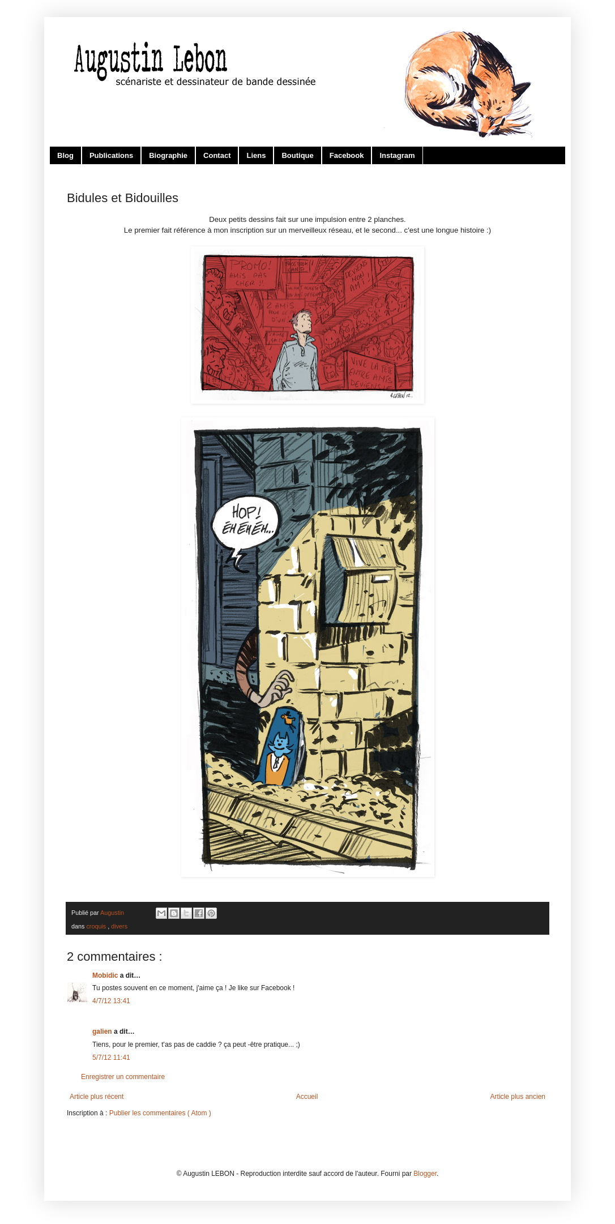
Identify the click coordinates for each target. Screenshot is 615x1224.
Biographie (168, 155)
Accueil (307, 1097)
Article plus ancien (517, 1097)
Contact (216, 155)
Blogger (425, 1174)
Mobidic (106, 975)
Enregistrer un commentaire (123, 1077)
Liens (256, 155)
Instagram (397, 155)
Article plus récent (96, 1097)
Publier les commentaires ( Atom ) (160, 1113)
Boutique (297, 155)
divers (119, 926)
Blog (65, 155)
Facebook (347, 155)
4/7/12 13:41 (111, 1001)
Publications (111, 155)
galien (103, 1031)
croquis (97, 926)
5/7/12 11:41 (111, 1058)
